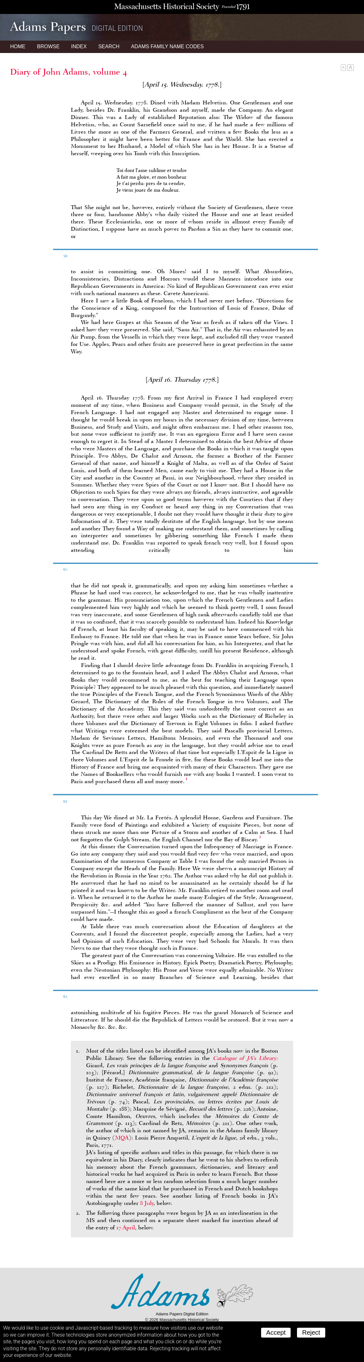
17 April (125, 1227)
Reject (311, 1332)
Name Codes (167, 46)
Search (108, 46)
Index (79, 46)
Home (17, 46)
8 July (146, 1203)
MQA (122, 1137)
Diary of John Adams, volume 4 (68, 72)
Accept (276, 1332)
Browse (48, 46)
